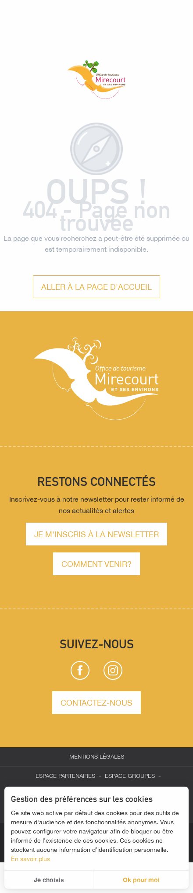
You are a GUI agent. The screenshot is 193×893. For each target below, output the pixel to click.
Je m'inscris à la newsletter (96, 534)
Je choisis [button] (49, 879)
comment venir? (96, 564)
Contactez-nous (96, 702)
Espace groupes (130, 776)
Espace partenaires (65, 776)
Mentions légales (96, 756)
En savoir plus (30, 858)
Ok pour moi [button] (141, 879)
